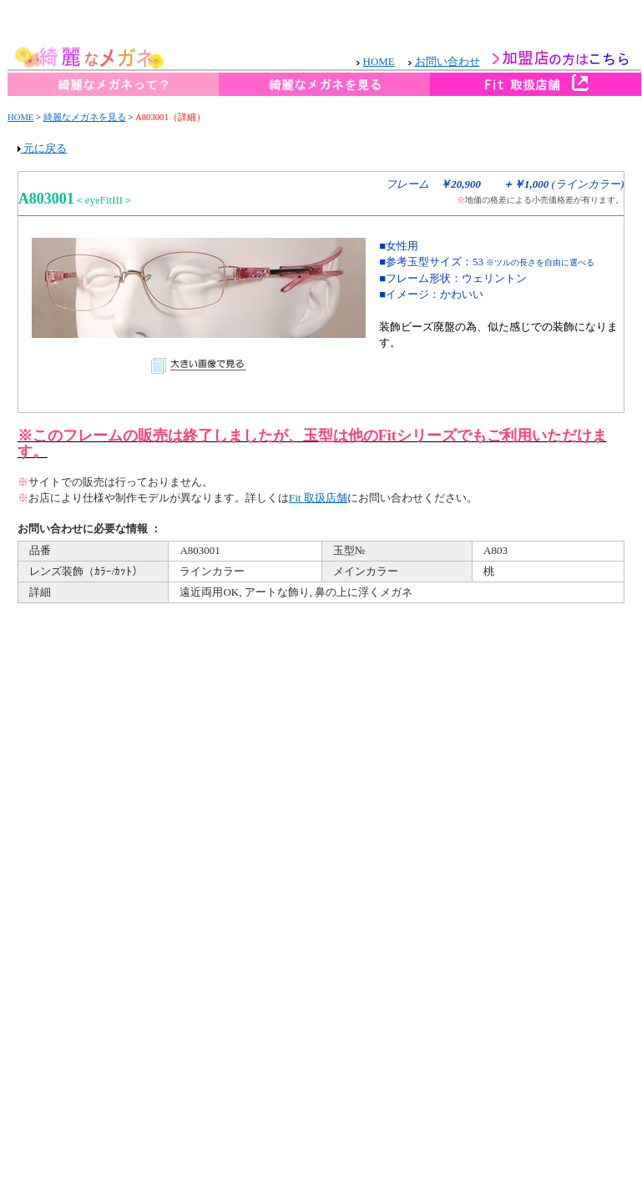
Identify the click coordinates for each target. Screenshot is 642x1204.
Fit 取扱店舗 (318, 497)
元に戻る (42, 148)
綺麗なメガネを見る (84, 117)
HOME (20, 117)
